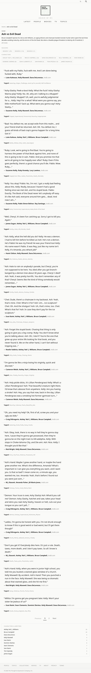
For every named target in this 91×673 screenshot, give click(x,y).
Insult (17, 425)
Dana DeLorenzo (36, 77)
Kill (19, 229)
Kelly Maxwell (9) (65, 58)
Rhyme (38, 514)
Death (35, 176)
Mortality (40, 176)
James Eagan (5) (66, 61)
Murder (23, 229)
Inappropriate (42, 116)
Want (29, 488)
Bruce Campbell (42, 137)
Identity (30, 259)
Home (4, 27)
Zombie (32, 292)
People (37, 21)
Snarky (30, 425)
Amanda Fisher (22, 482)
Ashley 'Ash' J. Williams (26, 137)
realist (23, 176)
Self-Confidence (46, 83)
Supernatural (19, 116)
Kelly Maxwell (23, 77)
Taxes (15, 561)
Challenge (24, 83)
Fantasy (26, 292)
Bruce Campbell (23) (32, 58)
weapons (31, 322)
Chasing (24, 355)
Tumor (17, 488)
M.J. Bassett (10, 482)
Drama (32, 591)
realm (24, 143)
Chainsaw (19, 322)
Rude (21, 425)
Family (12, 229)
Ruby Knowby (23, 170)
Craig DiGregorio (12, 419)
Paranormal (27, 116)
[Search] (86, 1)
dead (31, 209)
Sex (26, 611)
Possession (29, 455)
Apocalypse (30, 143)
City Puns (16, 455)
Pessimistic (29, 176)
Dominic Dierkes (34, 605)
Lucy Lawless (35, 170)
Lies (11, 322)
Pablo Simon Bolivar (26, 203)
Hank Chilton (11, 253)
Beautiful (29, 405)
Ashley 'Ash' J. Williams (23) (12, 58)
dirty (11, 355)
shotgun (25, 322)
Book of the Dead (39, 209)
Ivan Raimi (10, 316)
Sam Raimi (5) (39, 61)
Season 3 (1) (31, 51)
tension (27, 538)
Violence (14, 259)
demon (25, 259)
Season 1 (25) (7, 51)
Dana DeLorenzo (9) (49, 58)
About (46, 665)
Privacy (54, 665)
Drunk (11, 538)
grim (19, 561)
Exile (20, 143)
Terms (62, 665)
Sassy (26, 425)
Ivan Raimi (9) (78, 58)
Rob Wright (10, 449)
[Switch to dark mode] (80, 1)
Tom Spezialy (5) (52, 61)
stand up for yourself (34, 83)
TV (56, 21)
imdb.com (47, 77)
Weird (26, 488)
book (11, 209)
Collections (24, 665)
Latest (27, 21)
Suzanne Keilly (11, 111)
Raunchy (34, 116)
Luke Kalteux (11, 137)
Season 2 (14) (19, 51)
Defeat (16, 143)
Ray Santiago (40, 203)
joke (14, 322)
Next (54, 618)
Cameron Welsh (12, 369)
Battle (11, 143)
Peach (23, 405)
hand (21, 488)
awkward (21, 538)
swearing (12, 83)
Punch (27, 591)
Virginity (31, 375)
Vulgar (18, 83)
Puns (11, 455)
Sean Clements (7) (25, 61)
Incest (16, 611)
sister (16, 229)
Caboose (18, 405)
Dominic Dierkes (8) (9, 61)
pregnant (21, 611)
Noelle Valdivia (12, 349)
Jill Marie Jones (34, 482)
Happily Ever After (15, 176)
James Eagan (11, 223)
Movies (48, 21)
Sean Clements (21, 605)
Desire (30, 355)
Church (22, 591)
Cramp (19, 355)
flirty (29, 611)
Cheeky (15, 375)
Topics (63, 21)
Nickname (32, 514)
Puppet (12, 116)
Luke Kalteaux (11, 77)
